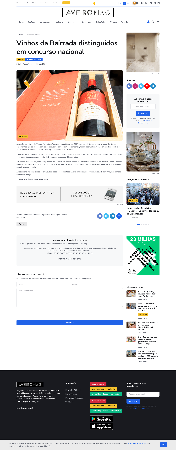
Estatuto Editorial (30, 3)
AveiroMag (27, 64)
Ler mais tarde (33, 59)
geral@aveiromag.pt (24, 408)
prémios (46, 215)
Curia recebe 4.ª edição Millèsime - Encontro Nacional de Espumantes (142, 210)
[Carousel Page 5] (148, 224)
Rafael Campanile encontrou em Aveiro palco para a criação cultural (147, 307)
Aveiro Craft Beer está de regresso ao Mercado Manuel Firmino (148, 326)
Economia (86, 22)
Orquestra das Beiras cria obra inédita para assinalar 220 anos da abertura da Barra (148, 355)
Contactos (57, 3)
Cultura (59, 22)
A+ (128, 3)
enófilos (28, 215)
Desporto (72, 22)
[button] (153, 22)
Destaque (32, 22)
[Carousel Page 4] (146, 224)
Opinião (113, 22)
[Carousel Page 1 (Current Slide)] (138, 224)
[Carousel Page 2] (141, 224)
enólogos (56, 215)
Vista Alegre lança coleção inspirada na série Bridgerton (147, 293)
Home (18, 3)
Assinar (66, 2)
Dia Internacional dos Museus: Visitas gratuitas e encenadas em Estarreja (148, 340)
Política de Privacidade (137, 443)
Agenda (124, 22)
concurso (38, 215)
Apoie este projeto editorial (104, 389)
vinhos (20, 215)
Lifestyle (100, 22)
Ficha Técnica (45, 3)
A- (120, 3)
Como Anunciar (98, 384)
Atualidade (45, 22)
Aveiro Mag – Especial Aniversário (106, 394)
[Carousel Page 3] (143, 224)
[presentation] (69, 313)
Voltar (22, 224)
